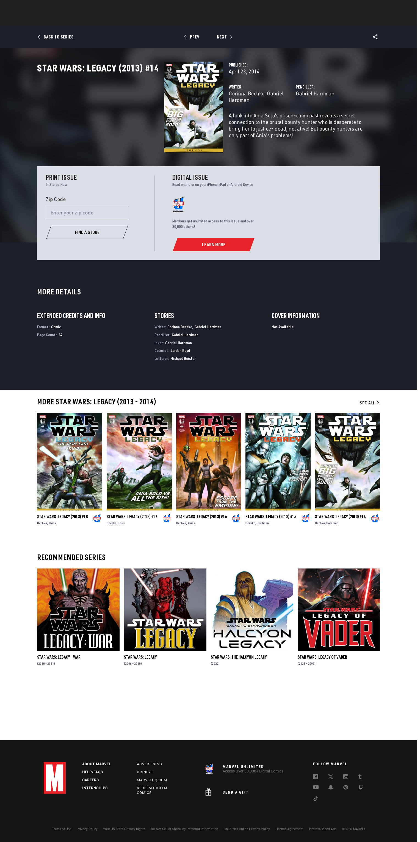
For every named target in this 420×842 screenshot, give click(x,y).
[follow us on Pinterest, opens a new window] (345, 788)
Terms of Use (61, 829)
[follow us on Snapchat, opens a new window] (330, 788)
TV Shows (225, 19)
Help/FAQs (92, 772)
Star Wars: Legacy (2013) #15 (270, 573)
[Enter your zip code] (87, 269)
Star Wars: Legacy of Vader (322, 714)
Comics (147, 19)
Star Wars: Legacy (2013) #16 (201, 573)
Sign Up (81, 7)
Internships (95, 788)
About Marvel (96, 764)
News (127, 19)
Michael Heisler (183, 415)
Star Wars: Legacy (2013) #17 (132, 573)
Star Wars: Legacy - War (59, 714)
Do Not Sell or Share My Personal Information (184, 829)
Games (248, 19)
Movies (201, 19)
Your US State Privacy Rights (124, 829)
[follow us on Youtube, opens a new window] (316, 787)
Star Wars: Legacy (140, 714)
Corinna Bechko (158, 117)
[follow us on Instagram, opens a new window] (345, 777)
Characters (174, 19)
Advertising (149, 764)
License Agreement (289, 829)
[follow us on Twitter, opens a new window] (330, 777)
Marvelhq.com (152, 780)
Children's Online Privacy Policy (247, 829)
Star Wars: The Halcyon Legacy (239, 714)
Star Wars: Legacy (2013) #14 (340, 573)
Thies (52, 580)
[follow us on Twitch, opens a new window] (360, 788)
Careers (90, 780)
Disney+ (145, 772)
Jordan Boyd (180, 407)
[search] (367, 7)
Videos (270, 19)
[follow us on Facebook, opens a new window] (315, 777)
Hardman (263, 580)
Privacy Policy (87, 829)
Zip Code (56, 256)
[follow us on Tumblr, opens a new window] (359, 777)
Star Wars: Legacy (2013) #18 (62, 573)
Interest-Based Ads (322, 829)
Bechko (42, 580)
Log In (64, 7)
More (290, 19)
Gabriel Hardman (197, 117)
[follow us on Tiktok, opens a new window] (315, 799)
